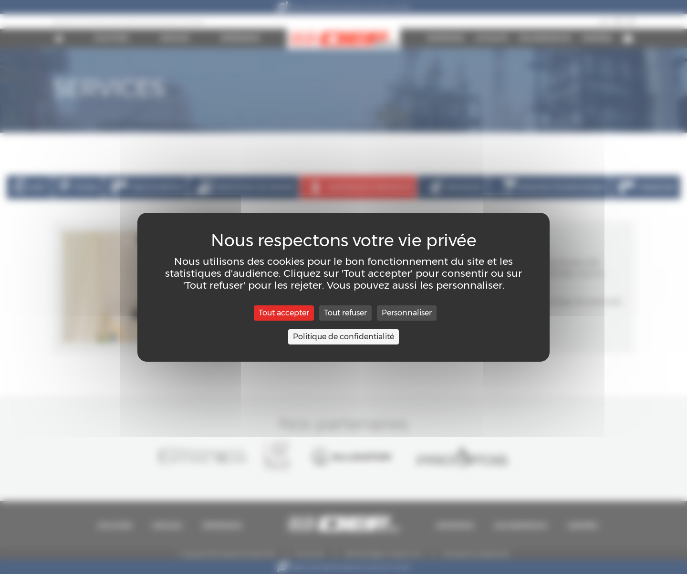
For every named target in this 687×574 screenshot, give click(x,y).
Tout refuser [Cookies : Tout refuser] (345, 312)
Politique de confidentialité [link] (343, 336)
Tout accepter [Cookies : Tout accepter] (284, 312)
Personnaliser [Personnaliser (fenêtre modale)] (407, 312)
